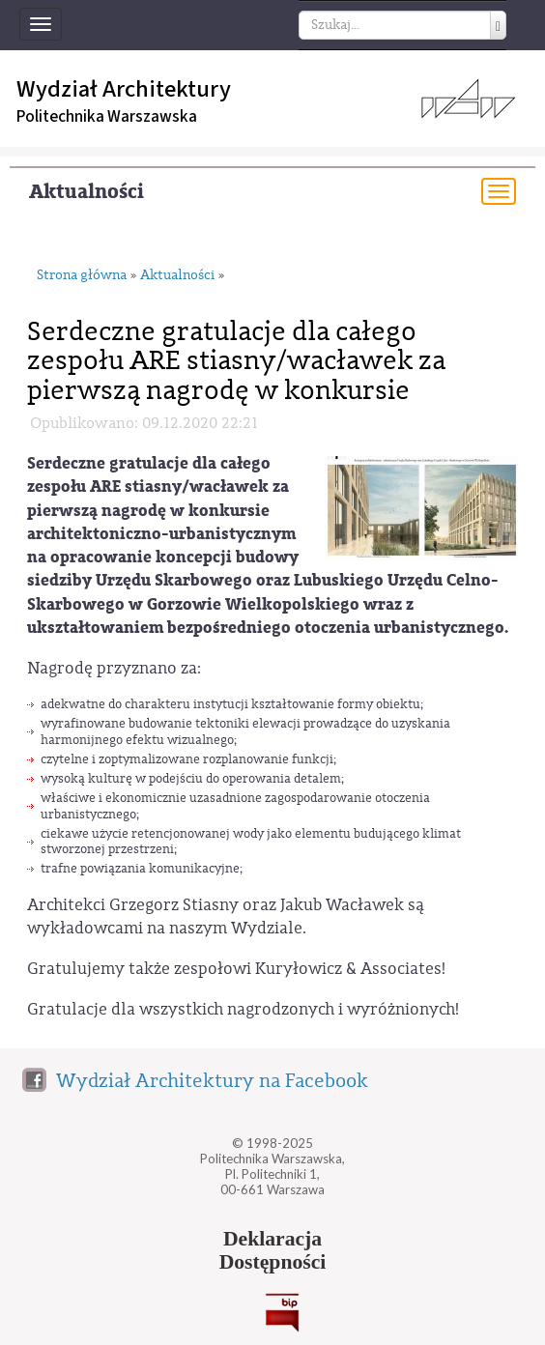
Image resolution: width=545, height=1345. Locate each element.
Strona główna (82, 276)
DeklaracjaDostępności (273, 1250)
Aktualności (86, 192)
